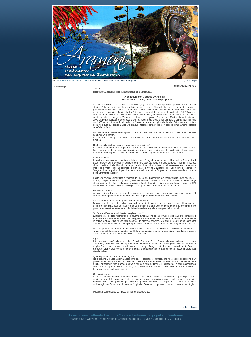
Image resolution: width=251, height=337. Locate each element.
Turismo (85, 81)
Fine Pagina (191, 81)
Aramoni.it (63, 81)
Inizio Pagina (191, 307)
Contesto (74, 81)
